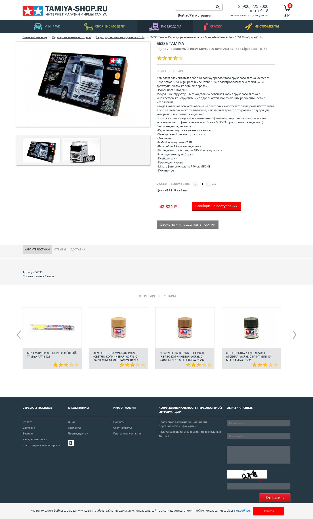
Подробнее (242, 510)
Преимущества (78, 433)
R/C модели (165, 26)
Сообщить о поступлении (216, 206)
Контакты (74, 428)
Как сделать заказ (35, 439)
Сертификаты (122, 428)
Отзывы (60, 249)
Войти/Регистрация (194, 15)
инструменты (262, 26)
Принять (268, 511)
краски (213, 26)
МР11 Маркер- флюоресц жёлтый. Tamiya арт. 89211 (52, 354)
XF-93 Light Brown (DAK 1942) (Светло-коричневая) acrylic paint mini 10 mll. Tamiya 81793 (115, 356)
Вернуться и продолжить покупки (187, 224)
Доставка (78, 249)
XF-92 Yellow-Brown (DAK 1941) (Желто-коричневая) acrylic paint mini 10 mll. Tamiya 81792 (182, 356)
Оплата (27, 422)
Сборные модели (104, 26)
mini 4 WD (47, 26)
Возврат (28, 433)
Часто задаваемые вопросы (41, 445)
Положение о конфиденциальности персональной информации (183, 424)
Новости (118, 422)
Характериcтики (37, 249)
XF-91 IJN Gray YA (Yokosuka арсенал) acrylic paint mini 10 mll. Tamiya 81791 (248, 356)
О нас (71, 422)
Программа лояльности (129, 433)
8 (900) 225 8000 (253, 6)
